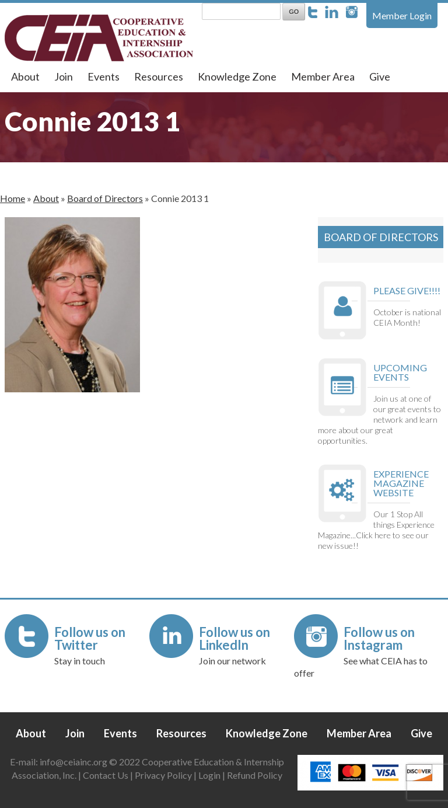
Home (12, 198)
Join (63, 76)
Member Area (323, 76)
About (25, 76)
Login (209, 775)
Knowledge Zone (237, 76)
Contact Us (105, 775)
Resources (158, 76)
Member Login (402, 15)
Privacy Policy (163, 775)
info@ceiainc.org (74, 761)
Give (379, 76)
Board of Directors (105, 198)
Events (104, 76)
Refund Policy (254, 775)
